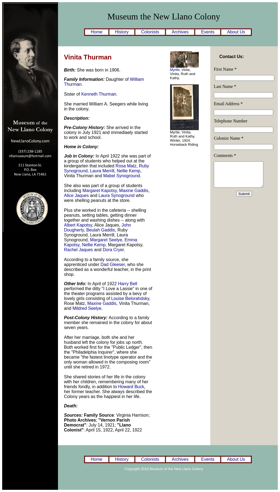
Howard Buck (131, 386)
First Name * (225, 69)
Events (207, 32)
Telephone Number (230, 121)
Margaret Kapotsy (100, 190)
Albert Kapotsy (78, 225)
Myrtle (175, 70)
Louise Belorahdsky (130, 298)
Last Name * (225, 86)
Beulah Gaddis (100, 230)
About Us (236, 32)
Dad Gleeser (112, 264)
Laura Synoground (116, 195)
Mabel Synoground (121, 175)
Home (97, 32)
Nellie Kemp (128, 170)
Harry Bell (127, 283)
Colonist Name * (228, 138)
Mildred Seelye (86, 308)
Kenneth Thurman (98, 94)
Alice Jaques (76, 195)
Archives (180, 32)
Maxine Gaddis (133, 190)
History (122, 32)
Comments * (225, 155)
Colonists (150, 32)
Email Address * (228, 103)
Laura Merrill (102, 170)
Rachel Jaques (78, 249)
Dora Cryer (113, 249)
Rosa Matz (126, 166)
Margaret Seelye (106, 240)
